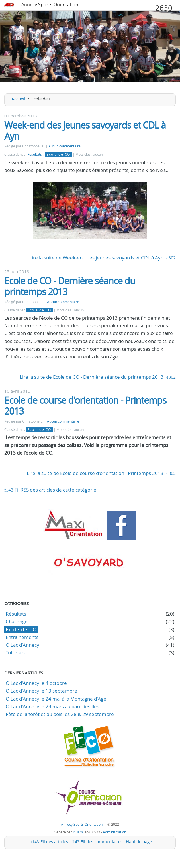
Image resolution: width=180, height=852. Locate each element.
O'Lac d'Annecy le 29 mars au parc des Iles (52, 706)
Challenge (17, 621)
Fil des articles (54, 841)
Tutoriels (15, 652)
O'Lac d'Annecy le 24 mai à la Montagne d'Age (56, 698)
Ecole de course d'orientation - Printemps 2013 (85, 405)
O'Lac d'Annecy (22, 645)
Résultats (34, 154)
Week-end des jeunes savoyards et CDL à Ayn (85, 130)
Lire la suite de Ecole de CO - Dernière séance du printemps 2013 (91, 377)
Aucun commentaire (64, 146)
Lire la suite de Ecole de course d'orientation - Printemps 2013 (95, 473)
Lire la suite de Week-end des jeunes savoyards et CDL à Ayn (96, 257)
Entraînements (22, 637)
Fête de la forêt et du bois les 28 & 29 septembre (60, 714)
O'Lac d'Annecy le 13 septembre (41, 690)
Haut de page (139, 841)
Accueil (18, 99)
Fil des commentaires (101, 841)
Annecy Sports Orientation (49, 4)
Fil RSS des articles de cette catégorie (55, 489)
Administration (114, 832)
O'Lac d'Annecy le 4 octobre (36, 683)
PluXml (78, 832)
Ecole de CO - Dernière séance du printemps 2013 (69, 286)
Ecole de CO (58, 154)
